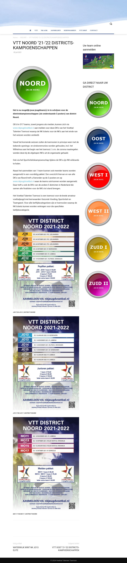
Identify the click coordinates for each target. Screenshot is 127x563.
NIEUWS (23, 37)
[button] (111, 24)
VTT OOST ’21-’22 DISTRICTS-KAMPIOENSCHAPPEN (65, 549)
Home (15, 37)
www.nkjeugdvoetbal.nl (23, 128)
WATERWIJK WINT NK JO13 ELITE (26, 549)
